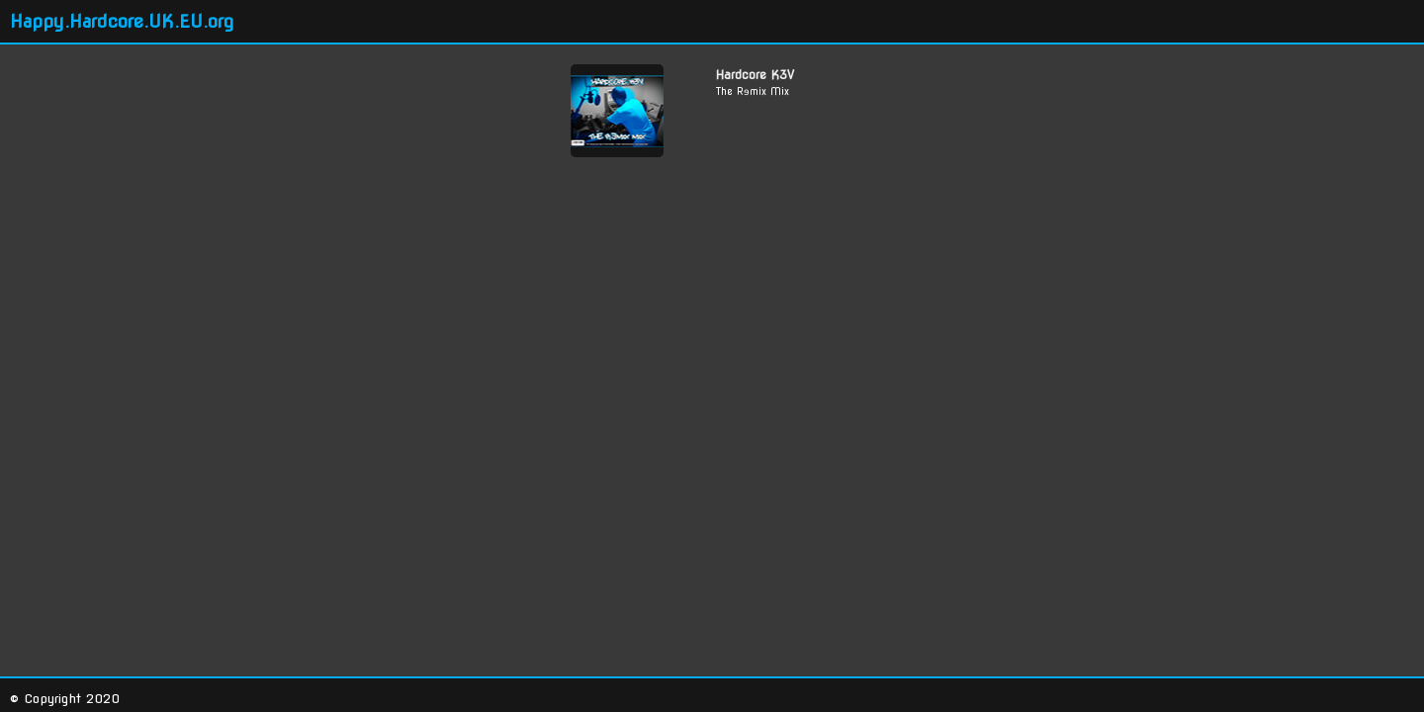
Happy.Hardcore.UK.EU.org (121, 21)
